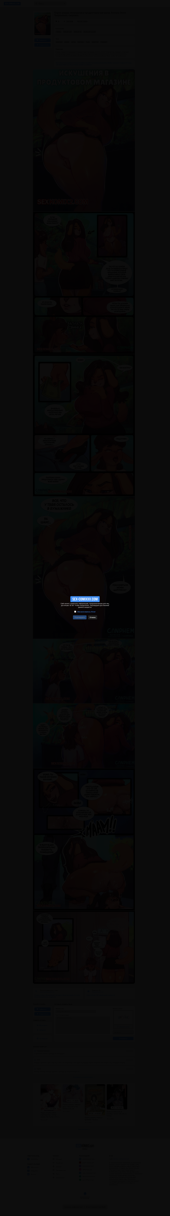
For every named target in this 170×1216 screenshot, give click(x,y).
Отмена (93, 617)
